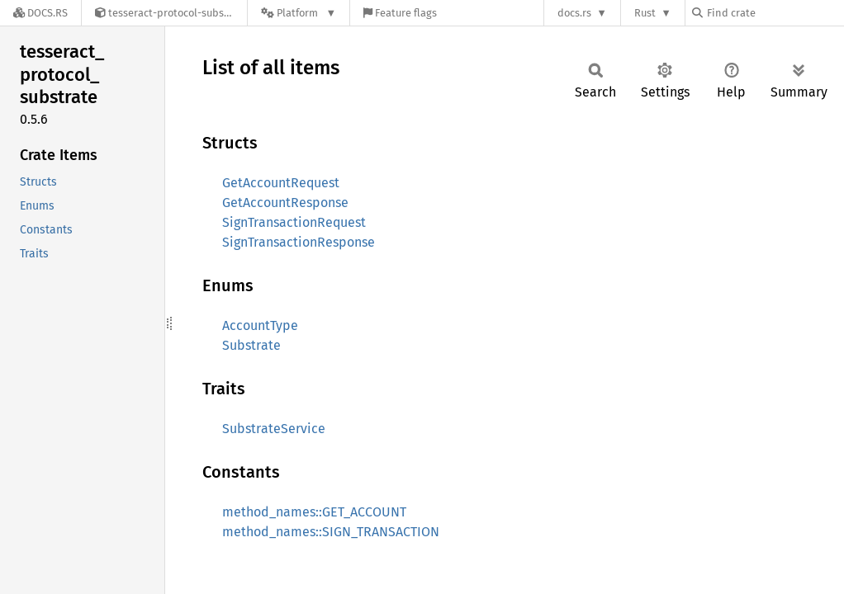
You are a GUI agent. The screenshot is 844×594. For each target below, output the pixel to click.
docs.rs (574, 13)
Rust (645, 13)
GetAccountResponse (285, 202)
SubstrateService (273, 428)
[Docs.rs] (40, 13)
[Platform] (298, 13)
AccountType (260, 325)
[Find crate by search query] (774, 13)
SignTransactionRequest (294, 222)
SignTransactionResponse (298, 242)
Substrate (251, 345)
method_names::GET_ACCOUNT (314, 512)
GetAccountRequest (280, 183)
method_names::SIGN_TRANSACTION (330, 532)
